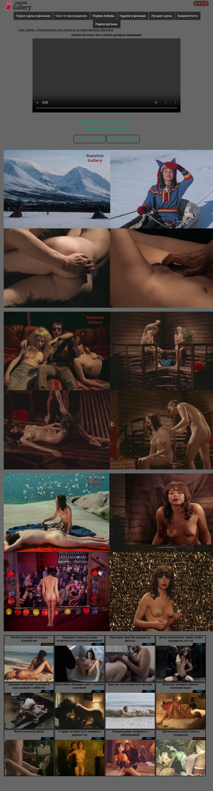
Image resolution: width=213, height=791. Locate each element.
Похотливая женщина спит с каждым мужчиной (79, 686)
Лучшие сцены (161, 16)
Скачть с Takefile (89, 139)
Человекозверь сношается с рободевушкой (130, 733)
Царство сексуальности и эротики (130, 684)
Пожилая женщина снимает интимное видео (181, 686)
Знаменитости (187, 16)
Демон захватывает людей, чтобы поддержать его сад (181, 639)
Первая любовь (104, 16)
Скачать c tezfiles (123, 139)
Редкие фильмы (106, 24)
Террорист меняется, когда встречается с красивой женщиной (79, 639)
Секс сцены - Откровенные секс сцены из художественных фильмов (65, 29)
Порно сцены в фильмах (33, 16)
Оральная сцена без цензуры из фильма (130, 639)
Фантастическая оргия (29, 731)
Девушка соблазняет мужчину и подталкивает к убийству (29, 686)
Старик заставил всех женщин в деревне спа (79, 733)
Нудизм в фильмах (133, 16)
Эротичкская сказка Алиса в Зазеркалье (180, 733)
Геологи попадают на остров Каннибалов (28, 639)
